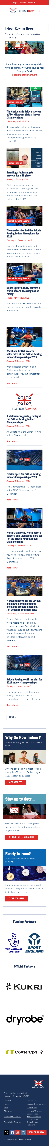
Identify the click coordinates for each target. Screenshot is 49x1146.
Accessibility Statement (13, 1122)
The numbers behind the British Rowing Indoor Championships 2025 (24, 233)
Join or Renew (36, 1132)
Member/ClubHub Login (36, 1104)
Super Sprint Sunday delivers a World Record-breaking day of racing (23, 291)
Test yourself (16, 899)
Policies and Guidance (12, 1116)
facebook (12, 1132)
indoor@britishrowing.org (24, 74)
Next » (12, 717)
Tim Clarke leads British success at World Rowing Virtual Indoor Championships (24, 114)
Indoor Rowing (15, 102)
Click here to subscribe (21, 837)
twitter (6, 1132)
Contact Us (31, 1100)
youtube (18, 1132)
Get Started (15, 782)
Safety (6, 1107)
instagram (23, 1132)
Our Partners (32, 1107)
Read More (12, 383)
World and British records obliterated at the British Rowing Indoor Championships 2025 (24, 354)
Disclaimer (8, 1111)
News (6, 1104)
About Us (7, 1100)
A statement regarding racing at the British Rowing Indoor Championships (24, 419)
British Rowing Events (18, 221)
